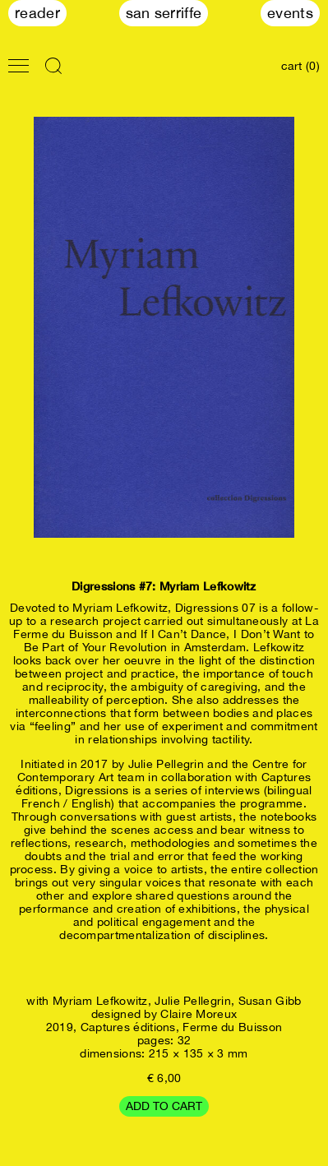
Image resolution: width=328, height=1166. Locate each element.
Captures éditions (128, 1027)
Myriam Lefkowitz (100, 1000)
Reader (37, 12)
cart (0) (300, 65)
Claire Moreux (198, 1013)
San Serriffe (164, 12)
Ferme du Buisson (232, 1027)
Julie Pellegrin (193, 1000)
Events (290, 12)
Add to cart (164, 1106)
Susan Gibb (270, 1000)
